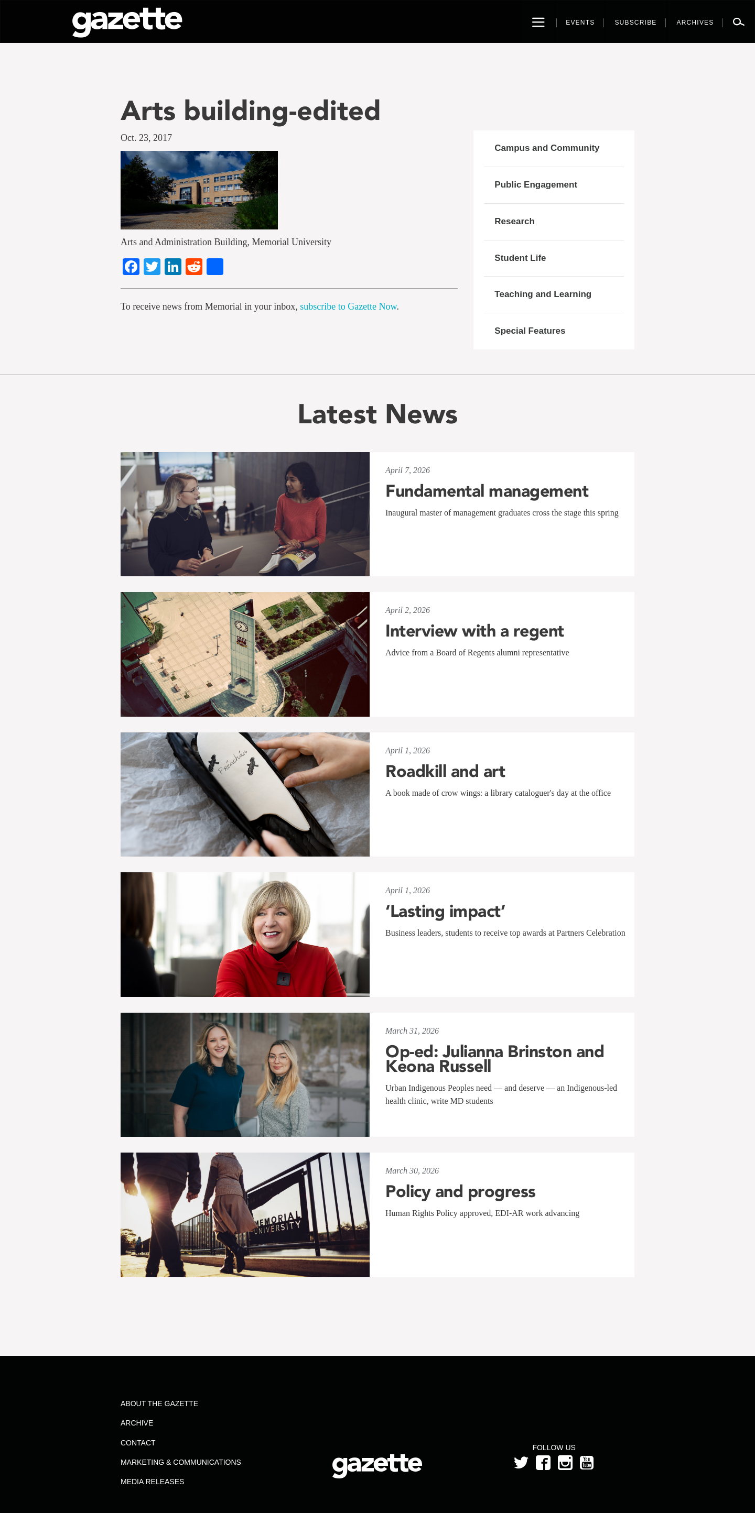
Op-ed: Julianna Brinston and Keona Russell (494, 1058)
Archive (137, 1423)
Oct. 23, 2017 (146, 138)
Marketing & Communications (181, 1462)
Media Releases (152, 1481)
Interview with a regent (474, 630)
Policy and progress (460, 1191)
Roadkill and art (445, 771)
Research (514, 221)
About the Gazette (159, 1403)
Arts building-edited (251, 110)
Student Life (520, 258)
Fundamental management (486, 491)
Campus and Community (546, 148)
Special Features (529, 331)
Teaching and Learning (542, 294)
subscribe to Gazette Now (348, 306)
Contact (138, 1443)
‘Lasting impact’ (445, 911)
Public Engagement (535, 185)
